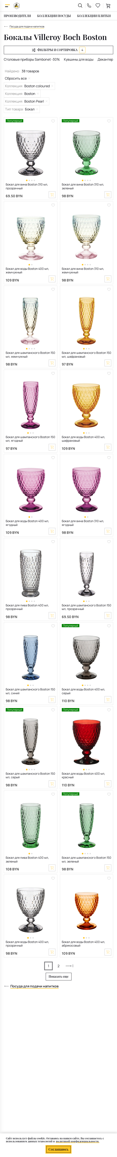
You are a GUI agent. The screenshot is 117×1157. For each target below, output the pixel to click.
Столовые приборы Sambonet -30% (32, 59)
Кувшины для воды (79, 59)
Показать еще (59, 976)
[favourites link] (98, 5)
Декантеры (106, 59)
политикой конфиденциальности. (77, 1141)
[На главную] (17, 5)
